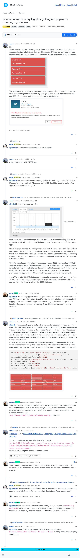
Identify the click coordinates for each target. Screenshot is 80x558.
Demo (62, 5)
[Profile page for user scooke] (5, 45)
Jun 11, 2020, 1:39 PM (33, 502)
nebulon (12, 402)
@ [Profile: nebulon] (13, 434)
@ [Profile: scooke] (13, 148)
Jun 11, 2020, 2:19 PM (28, 526)
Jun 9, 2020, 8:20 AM (33, 144)
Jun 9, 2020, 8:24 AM (28, 159)
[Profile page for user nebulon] (5, 403)
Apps (57, 5)
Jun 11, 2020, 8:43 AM (28, 322)
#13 (76, 485)
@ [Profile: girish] (12, 325)
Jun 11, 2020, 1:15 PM (33, 462)
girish (11, 293)
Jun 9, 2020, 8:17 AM (28, 44)
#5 (77, 159)
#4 (77, 144)
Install (74, 5)
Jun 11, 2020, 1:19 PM (33, 485)
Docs (69, 5)
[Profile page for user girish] (5, 294)
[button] (3, 555)
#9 (77, 322)
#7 (77, 201)
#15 (76, 526)
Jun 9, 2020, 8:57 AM (28, 201)
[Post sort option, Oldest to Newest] (12, 35)
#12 (76, 462)
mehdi (11, 144)
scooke (11, 44)
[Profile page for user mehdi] (5, 145)
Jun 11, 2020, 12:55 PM (33, 402)
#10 (76, 402)
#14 (76, 502)
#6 (77, 177)
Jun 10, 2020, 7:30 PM (32, 293)
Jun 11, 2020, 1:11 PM (27, 430)
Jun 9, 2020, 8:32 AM (33, 177)
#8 (77, 293)
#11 (77, 430)
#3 (77, 44)
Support (6, 26)
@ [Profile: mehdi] (12, 204)
